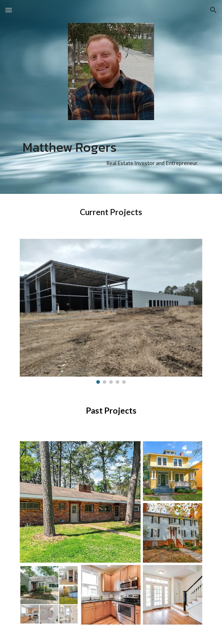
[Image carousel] (111, 311)
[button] (8, 10)
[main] (111, 153)
